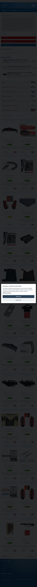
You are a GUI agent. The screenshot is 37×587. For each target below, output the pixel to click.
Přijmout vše (18, 296)
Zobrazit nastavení (7, 293)
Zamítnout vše (18, 300)
